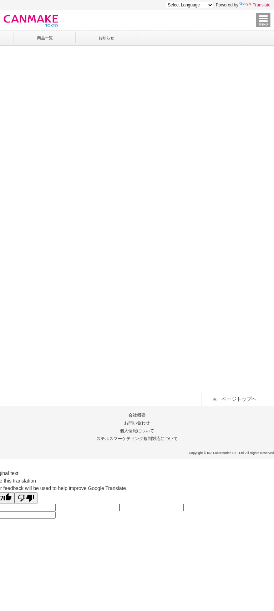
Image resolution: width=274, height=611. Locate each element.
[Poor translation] (26, 498)
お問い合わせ (137, 422)
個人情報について (137, 430)
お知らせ (106, 38)
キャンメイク (31, 21)
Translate (254, 4)
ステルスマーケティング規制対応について (137, 438)
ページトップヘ (239, 399)
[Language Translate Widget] (189, 5)
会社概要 (137, 415)
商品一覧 (45, 38)
